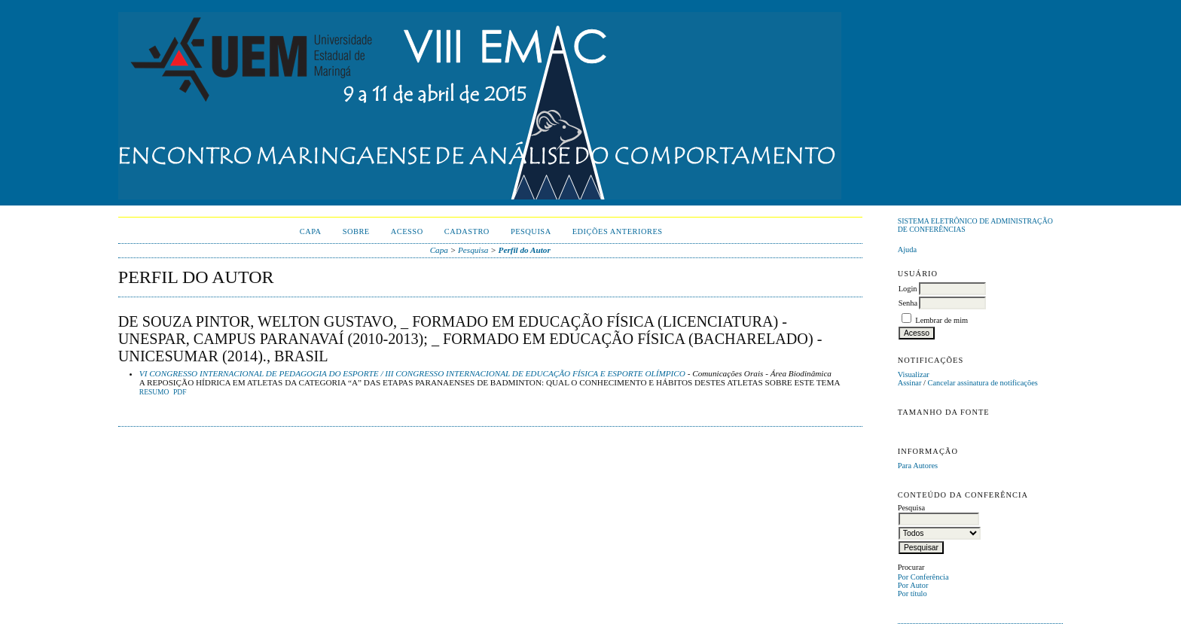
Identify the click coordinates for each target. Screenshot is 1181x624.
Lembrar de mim (941, 320)
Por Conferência (923, 577)
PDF (179, 392)
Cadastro (467, 231)
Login (908, 289)
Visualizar (913, 374)
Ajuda (907, 249)
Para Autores (918, 465)
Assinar (910, 383)
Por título (912, 593)
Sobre (356, 231)
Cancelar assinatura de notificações (983, 383)
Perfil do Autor (525, 249)
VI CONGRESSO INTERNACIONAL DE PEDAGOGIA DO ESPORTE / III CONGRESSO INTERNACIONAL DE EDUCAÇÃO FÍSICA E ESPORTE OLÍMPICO (412, 373)
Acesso (407, 231)
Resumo (154, 392)
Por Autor (913, 585)
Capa (311, 231)
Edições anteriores (617, 231)
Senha (908, 303)
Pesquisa (531, 231)
